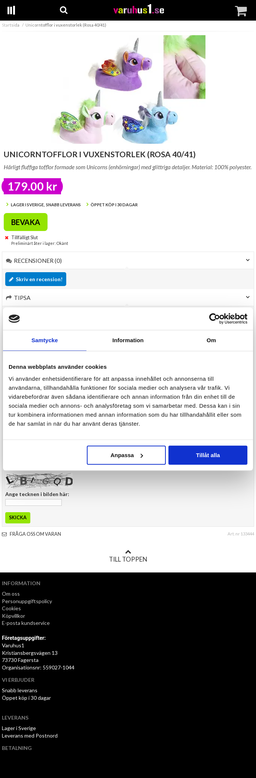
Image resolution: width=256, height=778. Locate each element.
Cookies (11, 608)
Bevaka (25, 222)
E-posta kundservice (26, 623)
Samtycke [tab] (44, 340)
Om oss (11, 593)
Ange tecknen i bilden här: (37, 494)
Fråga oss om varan (31, 534)
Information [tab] (128, 340)
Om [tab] (211, 340)
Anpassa (126, 455)
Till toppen (128, 556)
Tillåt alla (208, 455)
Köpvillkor (13, 616)
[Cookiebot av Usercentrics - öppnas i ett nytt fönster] (214, 318)
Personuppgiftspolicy (27, 601)
